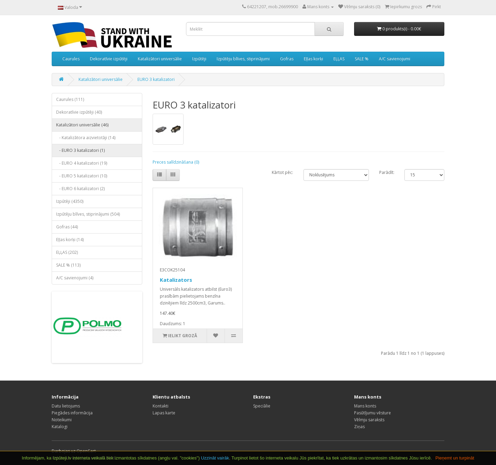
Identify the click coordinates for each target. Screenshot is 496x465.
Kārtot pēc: (282, 172)
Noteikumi (62, 420)
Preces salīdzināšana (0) (176, 162)
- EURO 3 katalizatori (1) (80, 150)
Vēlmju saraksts (369, 420)
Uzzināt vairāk (215, 458)
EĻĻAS (338, 59)
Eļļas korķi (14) (70, 239)
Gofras (286, 59)
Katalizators (176, 279)
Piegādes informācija (72, 413)
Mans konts (365, 406)
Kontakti (160, 406)
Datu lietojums (66, 406)
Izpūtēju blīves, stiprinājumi (243, 59)
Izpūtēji (199, 59)
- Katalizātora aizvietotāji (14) (85, 138)
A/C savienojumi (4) (74, 278)
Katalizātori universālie (160, 59)
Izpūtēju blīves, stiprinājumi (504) (88, 214)
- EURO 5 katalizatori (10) (81, 176)
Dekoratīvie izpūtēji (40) (79, 112)
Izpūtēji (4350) (69, 201)
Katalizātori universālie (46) (82, 125)
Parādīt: (386, 172)
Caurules (71, 59)
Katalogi (60, 427)
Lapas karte (164, 413)
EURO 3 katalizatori (156, 79)
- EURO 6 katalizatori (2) (80, 189)
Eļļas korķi (313, 59)
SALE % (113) (68, 265)
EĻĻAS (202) (67, 252)
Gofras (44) (67, 227)
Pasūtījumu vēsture (372, 413)
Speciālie (261, 406)
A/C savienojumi (394, 59)
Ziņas (359, 427)
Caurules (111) (70, 99)
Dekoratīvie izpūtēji (108, 59)
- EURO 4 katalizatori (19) (81, 163)
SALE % (362, 59)
